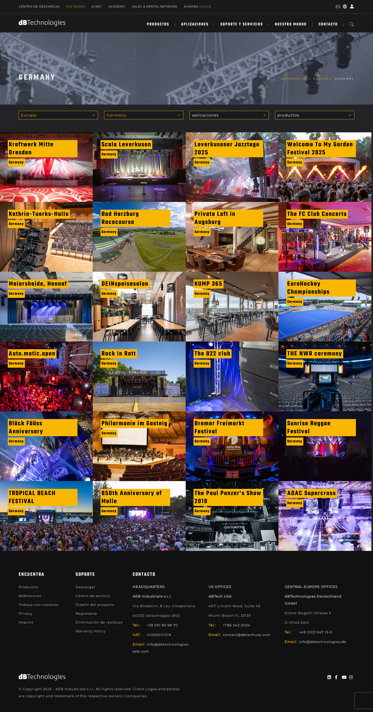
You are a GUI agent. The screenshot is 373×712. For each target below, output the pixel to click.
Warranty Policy (91, 631)
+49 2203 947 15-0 (316, 632)
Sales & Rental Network (154, 6)
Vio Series (75, 6)
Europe (321, 78)
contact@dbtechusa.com (247, 635)
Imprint (26, 622)
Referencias (294, 78)
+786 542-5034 (236, 625)
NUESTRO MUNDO (291, 24)
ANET (96, 6)
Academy (117, 6)
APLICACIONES (195, 24)
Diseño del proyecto (95, 605)
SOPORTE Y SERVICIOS (241, 24)
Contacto (328, 24)
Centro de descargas (39, 6)
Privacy (26, 613)
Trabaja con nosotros (38, 605)
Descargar (85, 587)
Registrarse (86, 613)
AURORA (197, 6)
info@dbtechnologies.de (322, 642)
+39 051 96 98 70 (162, 625)
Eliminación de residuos (99, 622)
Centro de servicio (93, 596)
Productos (158, 24)
